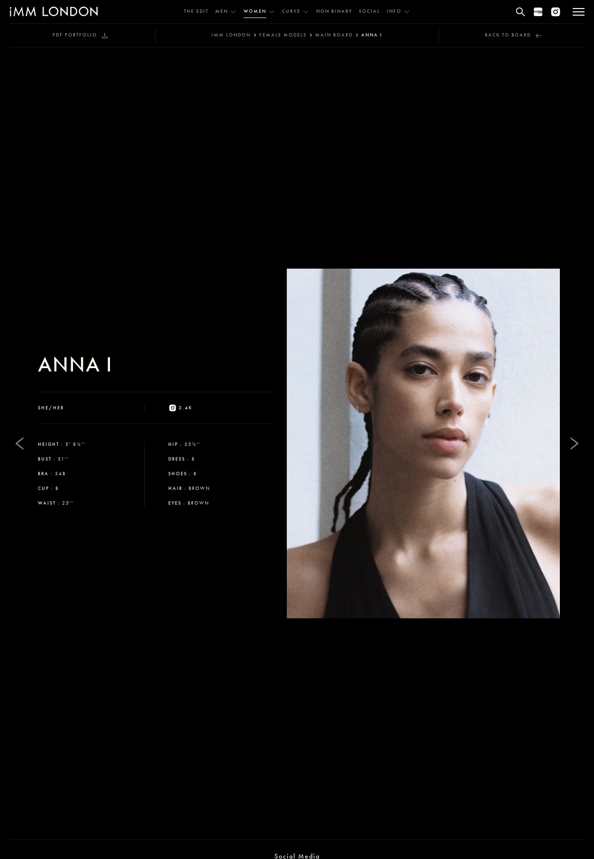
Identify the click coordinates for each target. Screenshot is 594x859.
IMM (231, 35)
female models (283, 35)
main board (334, 35)
